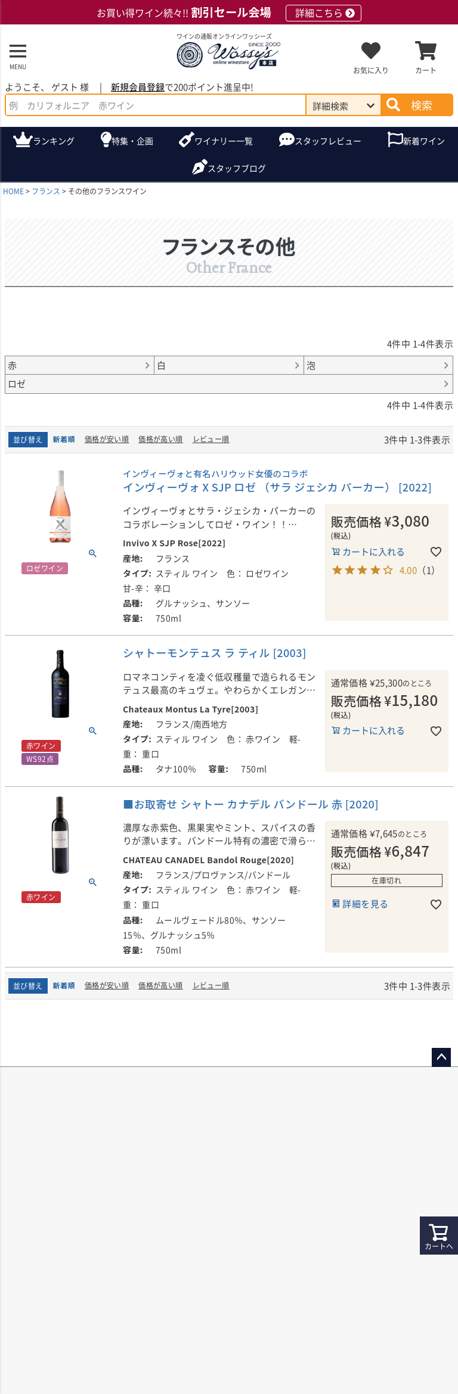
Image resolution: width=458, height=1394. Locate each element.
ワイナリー (223, 141)
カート (426, 70)
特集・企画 (132, 141)
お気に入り (371, 70)
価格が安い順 (107, 439)
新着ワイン (424, 141)
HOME (13, 191)
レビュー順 (211, 439)
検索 (421, 105)
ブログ (237, 168)
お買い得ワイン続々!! (229, 12)
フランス (46, 191)
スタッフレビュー (328, 141)
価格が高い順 (160, 439)
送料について (42, 1203)
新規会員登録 (138, 86)
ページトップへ (441, 1057)
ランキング (54, 141)
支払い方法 (426, 1380)
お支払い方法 (272, 1203)
